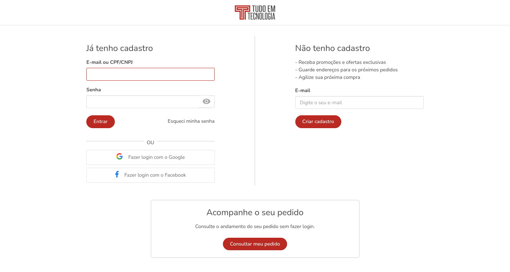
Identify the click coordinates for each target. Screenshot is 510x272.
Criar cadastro (318, 121)
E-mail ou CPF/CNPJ (109, 62)
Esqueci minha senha (191, 121)
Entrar (100, 121)
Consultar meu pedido (255, 244)
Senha (93, 89)
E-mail (302, 90)
